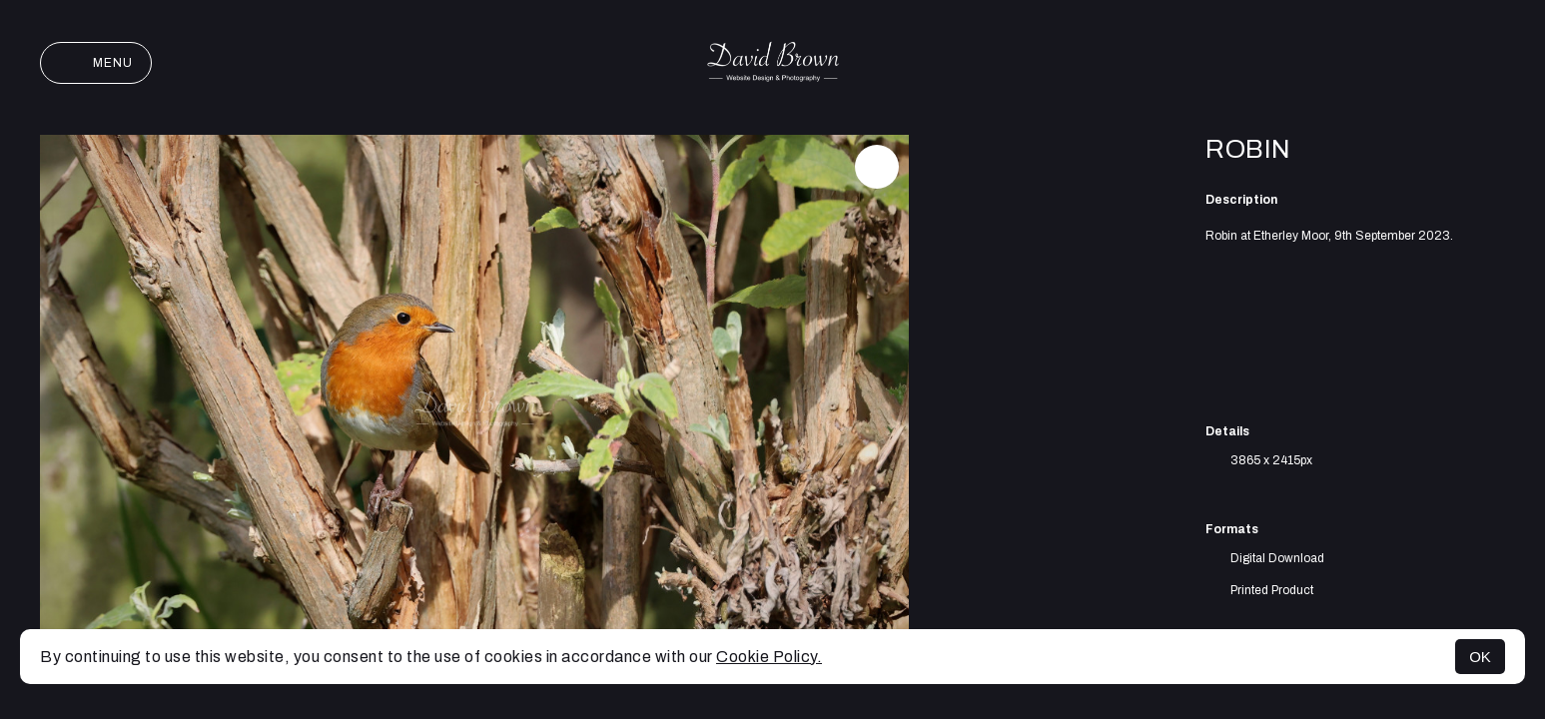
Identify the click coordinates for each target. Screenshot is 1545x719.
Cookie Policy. (769, 656)
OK (1480, 656)
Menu (96, 63)
